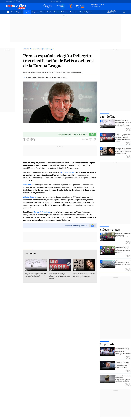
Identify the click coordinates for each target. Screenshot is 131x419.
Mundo (42, 12)
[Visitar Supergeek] (114, 14)
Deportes (27, 12)
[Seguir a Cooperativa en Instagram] (19, 1)
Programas (73, 12)
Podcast (56, 12)
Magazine (19, 12)
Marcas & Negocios (85, 12)
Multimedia (64, 12)
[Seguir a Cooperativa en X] (17, 1)
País (12, 12)
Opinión (49, 12)
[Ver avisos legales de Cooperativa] (108, 14)
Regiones (35, 12)
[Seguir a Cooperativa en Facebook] (14, 1)
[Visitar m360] (111, 14)
